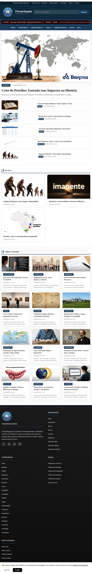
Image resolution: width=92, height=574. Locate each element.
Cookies (77, 3)
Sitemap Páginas (53, 445)
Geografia (68, 311)
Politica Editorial (7, 554)
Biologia (41, 118)
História (6, 85)
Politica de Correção (54, 467)
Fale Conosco (6, 550)
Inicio (49, 418)
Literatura (5, 509)
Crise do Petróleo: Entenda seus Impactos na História (76, 22)
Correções (44, 3)
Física (3, 486)
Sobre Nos (5, 546)
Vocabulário (8, 274)
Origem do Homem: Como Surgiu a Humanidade (54, 154)
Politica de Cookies (54, 479)
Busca (50, 426)
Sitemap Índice (53, 441)
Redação (4, 521)
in (14, 444)
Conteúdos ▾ (23, 27)
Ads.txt (50, 430)
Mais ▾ (72, 27)
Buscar (83, 12)
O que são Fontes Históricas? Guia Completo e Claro (54, 103)
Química (41, 131)
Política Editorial (53, 3)
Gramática (5, 494)
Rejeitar (7, 570)
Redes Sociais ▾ (61, 27)
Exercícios (69, 274)
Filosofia (38, 347)
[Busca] (56, 12)
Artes (6, 311)
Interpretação (6, 506)
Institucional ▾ (37, 27)
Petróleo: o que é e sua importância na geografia (20, 236)
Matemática (41, 144)
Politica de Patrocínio (55, 475)
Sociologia (38, 274)
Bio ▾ (79, 27)
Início (13, 27)
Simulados (5, 525)
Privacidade (63, 3)
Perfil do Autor (36, 3)
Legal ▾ (49, 27)
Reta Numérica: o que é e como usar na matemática (55, 141)
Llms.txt (50, 434)
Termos (71, 3)
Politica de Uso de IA (54, 463)
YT (20, 444)
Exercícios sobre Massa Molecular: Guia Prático (55, 129)
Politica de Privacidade (55, 471)
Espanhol (5, 475)
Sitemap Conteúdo (54, 449)
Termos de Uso (53, 482)
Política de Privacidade (80, 565)
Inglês (3, 502)
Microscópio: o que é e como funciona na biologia (54, 116)
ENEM (4, 471)
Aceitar (17, 570)
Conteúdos (51, 422)
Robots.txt (51, 438)
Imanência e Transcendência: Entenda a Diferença (66, 201)
